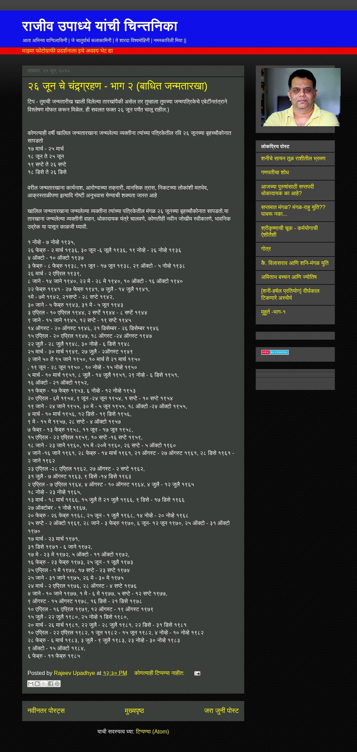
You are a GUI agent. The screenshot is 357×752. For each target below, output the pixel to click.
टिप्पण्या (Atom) (152, 732)
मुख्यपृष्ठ (134, 710)
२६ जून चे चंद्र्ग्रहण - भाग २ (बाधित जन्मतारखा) (117, 86)
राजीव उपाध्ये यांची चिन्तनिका (99, 25)
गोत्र (266, 249)
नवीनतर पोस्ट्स (46, 710)
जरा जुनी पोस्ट (221, 710)
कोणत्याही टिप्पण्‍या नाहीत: (160, 673)
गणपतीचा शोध (275, 172)
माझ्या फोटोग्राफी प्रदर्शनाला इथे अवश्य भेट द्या (67, 51)
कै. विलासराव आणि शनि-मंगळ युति (295, 263)
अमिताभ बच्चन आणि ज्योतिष (289, 277)
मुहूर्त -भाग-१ (273, 312)
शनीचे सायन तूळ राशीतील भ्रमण (293, 158)
